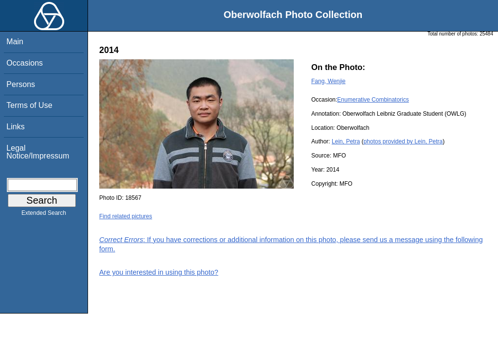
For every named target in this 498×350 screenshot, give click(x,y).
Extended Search (43, 215)
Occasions (24, 63)
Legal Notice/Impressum (37, 152)
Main (14, 41)
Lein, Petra (346, 141)
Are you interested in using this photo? (158, 272)
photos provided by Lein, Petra (403, 141)
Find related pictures (125, 216)
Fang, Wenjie (328, 81)
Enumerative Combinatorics (373, 99)
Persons (20, 84)
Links (15, 126)
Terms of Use (29, 105)
